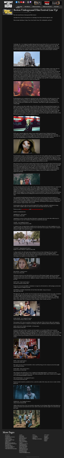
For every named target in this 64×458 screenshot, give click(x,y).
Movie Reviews (22, 438)
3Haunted (7, 441)
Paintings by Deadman (37, 438)
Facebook (46, 436)
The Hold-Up (8, 444)
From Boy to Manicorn (10, 446)
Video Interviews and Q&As (11, 448)
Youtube (46, 437)
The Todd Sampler (23, 451)
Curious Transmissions (10, 437)
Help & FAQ (21, 437)
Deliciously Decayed (23, 448)
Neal (30, 12)
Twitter (46, 439)
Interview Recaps (23, 438)
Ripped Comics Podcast (10, 442)
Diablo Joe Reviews (47, 6)
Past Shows (27, 6)
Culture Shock (8, 440)
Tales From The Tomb (9, 439)
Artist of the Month (23, 441)
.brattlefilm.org (25, 209)
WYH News (21, 436)
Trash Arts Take (8, 438)
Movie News (21, 439)
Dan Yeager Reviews (23, 449)
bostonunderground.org (37, 209)
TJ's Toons (35, 436)
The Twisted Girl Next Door (11, 443)
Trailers (21, 442)
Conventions (26, 12)
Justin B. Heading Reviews (24, 452)
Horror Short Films (23, 446)
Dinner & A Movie (22, 440)
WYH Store (46, 438)
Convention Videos (9, 447)
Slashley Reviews (22, 447)
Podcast (46, 438)
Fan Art (34, 438)
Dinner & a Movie (36, 6)
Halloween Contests (23, 443)
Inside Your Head (8, 445)
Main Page (19, 6)
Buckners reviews (23, 450)
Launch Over (8, 438)
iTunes (45, 440)
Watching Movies (22, 444)
